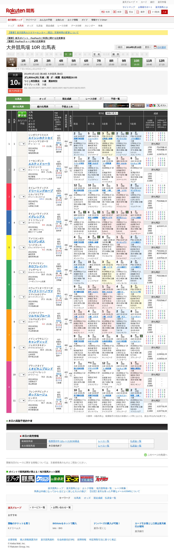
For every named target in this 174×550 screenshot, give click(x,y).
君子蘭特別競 (79, 292)
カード (144, 2)
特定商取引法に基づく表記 (102, 539)
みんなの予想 (46, 20)
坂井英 (58, 246)
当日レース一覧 (11, 62)
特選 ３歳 (107, 190)
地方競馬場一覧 (104, 488)
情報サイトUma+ (99, 20)
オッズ (30, 25)
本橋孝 (58, 271)
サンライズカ (121, 138)
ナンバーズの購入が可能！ (107, 523)
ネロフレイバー (37, 266)
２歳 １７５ (107, 267)
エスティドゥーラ (39, 163)
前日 (120, 47)
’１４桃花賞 (106, 368)
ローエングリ (121, 242)
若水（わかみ (121, 163)
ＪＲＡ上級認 (135, 218)
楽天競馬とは (161, 7)
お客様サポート (145, 7)
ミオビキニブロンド (40, 368)
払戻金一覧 (135, 441)
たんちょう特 (135, 163)
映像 (100, 25)
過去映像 (99, 133)
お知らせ (60, 20)
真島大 (58, 296)
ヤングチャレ (135, 190)
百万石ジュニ (121, 218)
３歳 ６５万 (107, 317)
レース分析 (63, 25)
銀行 (152, 2)
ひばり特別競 (121, 341)
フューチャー (135, 317)
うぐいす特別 (79, 163)
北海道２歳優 (107, 138)
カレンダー (90, 25)
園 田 (115, 54)
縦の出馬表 (42, 106)
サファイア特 (135, 292)
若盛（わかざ (93, 163)
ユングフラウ (79, 218)
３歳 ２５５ (93, 317)
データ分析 (76, 25)
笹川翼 (58, 399)
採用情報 (81, 539)
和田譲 (58, 221)
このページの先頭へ (157, 454)
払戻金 (40, 25)
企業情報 (12, 539)
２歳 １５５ (121, 190)
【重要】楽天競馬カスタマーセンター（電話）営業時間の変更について (43, 32)
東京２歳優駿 (93, 218)
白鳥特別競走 (107, 341)
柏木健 (58, 346)
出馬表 (21, 25)
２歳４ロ (120, 292)
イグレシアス (36, 216)
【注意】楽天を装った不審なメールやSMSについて (114, 491)
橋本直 (58, 168)
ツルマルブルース (39, 315)
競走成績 (50, 25)
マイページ (31, 20)
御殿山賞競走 (135, 368)
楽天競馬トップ (15, 20)
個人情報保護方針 (29, 539)
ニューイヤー (93, 138)
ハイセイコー (135, 341)
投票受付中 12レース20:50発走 (64, 441)
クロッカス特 (93, 190)
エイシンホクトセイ (40, 137)
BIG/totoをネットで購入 (65, 523)
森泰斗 (58, 143)
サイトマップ (129, 7)
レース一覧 (103, 441)
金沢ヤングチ (107, 218)
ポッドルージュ (37, 394)
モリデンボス (36, 241)
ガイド (85, 20)
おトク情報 (73, 20)
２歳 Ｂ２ (121, 317)
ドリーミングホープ (40, 190)
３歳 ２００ (79, 267)
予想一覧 (115, 99)
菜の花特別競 (79, 190)
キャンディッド (37, 341)
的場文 (58, 320)
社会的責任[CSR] (65, 539)
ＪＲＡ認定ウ (135, 138)
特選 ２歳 (135, 395)
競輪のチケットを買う (19, 523)
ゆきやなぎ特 (93, 341)
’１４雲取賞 (106, 163)
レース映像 (120, 488)
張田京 (58, 373)
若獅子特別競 (79, 138)
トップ (11, 25)
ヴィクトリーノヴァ (40, 291)
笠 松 (96, 54)
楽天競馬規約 (47, 539)
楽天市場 (162, 2)
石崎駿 (58, 195)
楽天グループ (129, 2)
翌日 (147, 47)
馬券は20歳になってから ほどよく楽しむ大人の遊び (60, 491)
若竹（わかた (93, 292)
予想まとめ (67, 106)
